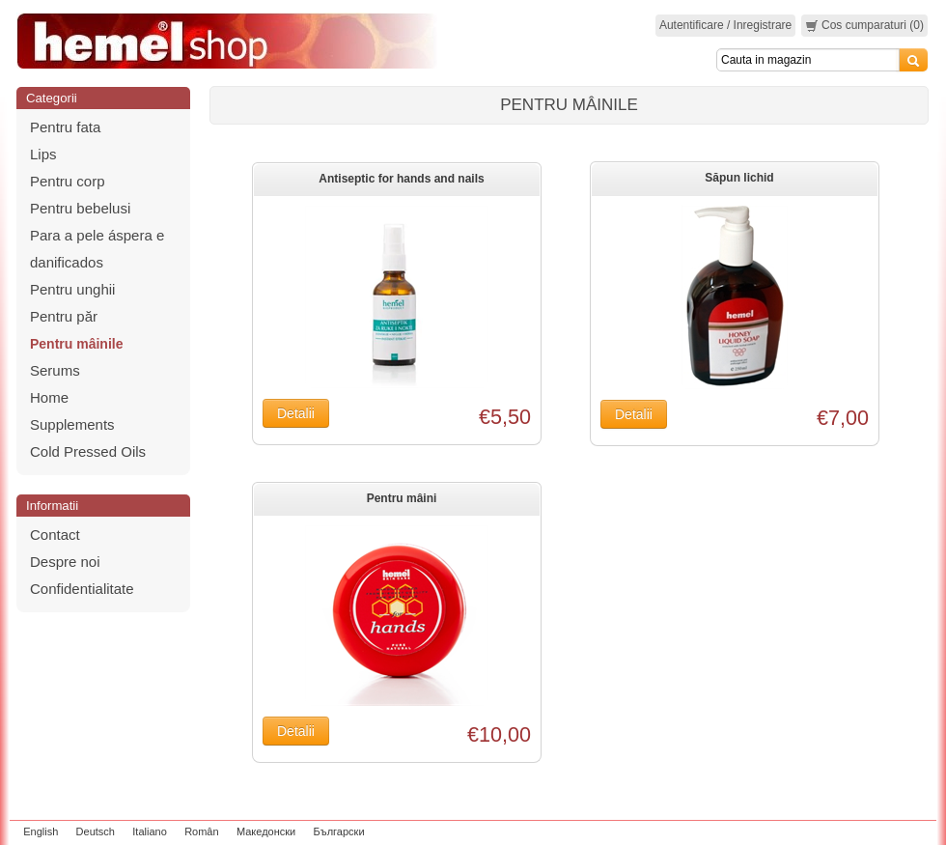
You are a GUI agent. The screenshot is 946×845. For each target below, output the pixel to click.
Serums (55, 370)
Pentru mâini (402, 498)
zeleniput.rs (904, 831)
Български (339, 831)
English (40, 831)
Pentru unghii (72, 289)
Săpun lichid (739, 177)
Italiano (149, 831)
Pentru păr (63, 316)
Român (201, 831)
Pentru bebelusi (80, 208)
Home (49, 397)
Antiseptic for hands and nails (401, 178)
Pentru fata (65, 127)
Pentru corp (67, 181)
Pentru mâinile (76, 344)
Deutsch (95, 831)
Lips (43, 154)
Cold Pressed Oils (88, 451)
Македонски (265, 831)
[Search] (808, 59)
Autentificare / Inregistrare (725, 25)
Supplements (72, 424)
